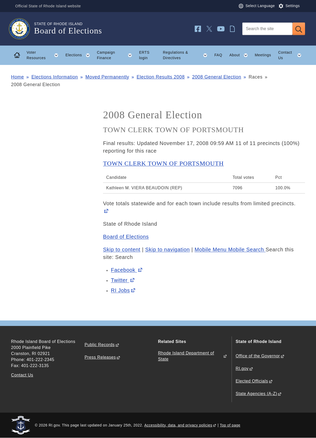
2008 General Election (216, 77)
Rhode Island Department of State (186, 356)
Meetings (263, 55)
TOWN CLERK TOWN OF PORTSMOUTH (163, 163)
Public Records (99, 344)
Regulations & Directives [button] (187, 55)
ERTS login (144, 55)
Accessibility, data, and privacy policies (178, 425)
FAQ (218, 55)
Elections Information (54, 77)
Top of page (230, 425)
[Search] (267, 29)
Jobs (120, 290)
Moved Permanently (107, 77)
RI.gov (242, 368)
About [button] (240, 55)
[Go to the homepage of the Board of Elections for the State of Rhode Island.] (22, 28)
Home (17, 77)
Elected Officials (252, 381)
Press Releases (100, 357)
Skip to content (121, 249)
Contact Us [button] (291, 55)
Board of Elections (126, 237)
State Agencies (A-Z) (256, 393)
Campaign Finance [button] (116, 55)
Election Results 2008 (161, 77)
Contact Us (22, 375)
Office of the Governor (258, 356)
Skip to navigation (167, 249)
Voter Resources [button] (44, 55)
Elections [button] (79, 55)
